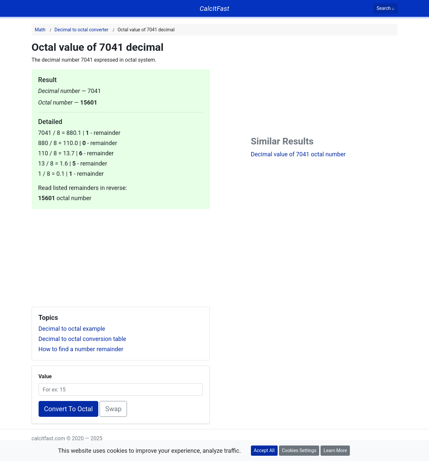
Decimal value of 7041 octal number (298, 154)
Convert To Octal (68, 409)
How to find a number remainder (81, 349)
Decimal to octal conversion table (82, 338)
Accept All (264, 450)
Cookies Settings (299, 450)
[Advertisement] (121, 255)
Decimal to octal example (72, 328)
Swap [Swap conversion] (113, 409)
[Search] (386, 8)
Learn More (335, 450)
